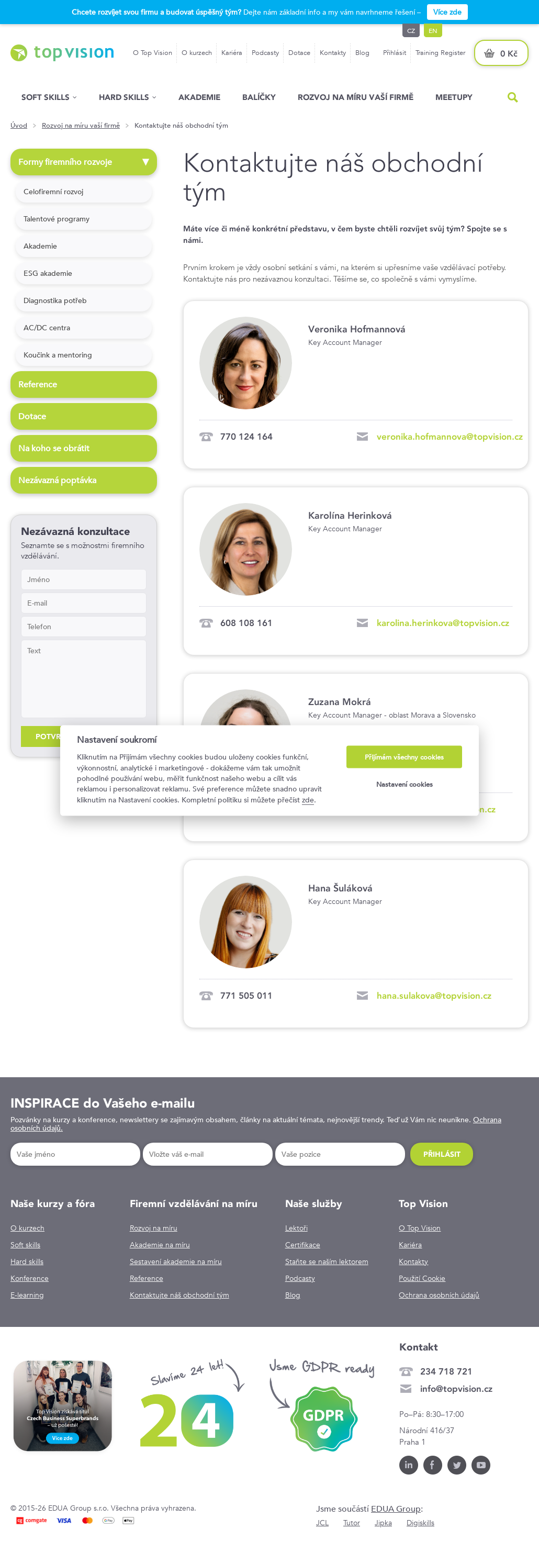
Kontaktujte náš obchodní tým (179, 1295)
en (433, 30)
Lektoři (296, 1228)
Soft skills (45, 97)
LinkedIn (408, 1465)
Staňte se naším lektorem (326, 1261)
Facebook (432, 1465)
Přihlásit (394, 52)
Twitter (456, 1465)
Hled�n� (513, 97)
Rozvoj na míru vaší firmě (355, 97)
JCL (322, 1522)
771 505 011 (246, 995)
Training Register (440, 52)
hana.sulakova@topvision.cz (434, 995)
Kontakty (333, 52)
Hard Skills (124, 97)
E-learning (27, 1295)
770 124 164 (246, 436)
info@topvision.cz (456, 1388)
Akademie (199, 97)
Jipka (383, 1522)
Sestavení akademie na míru (176, 1261)
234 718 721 (446, 1371)
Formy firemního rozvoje (85, 162)
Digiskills (420, 1522)
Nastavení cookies (404, 783)
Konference (29, 1278)
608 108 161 (246, 623)
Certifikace (302, 1245)
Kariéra (231, 52)
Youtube (480, 1465)
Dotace (299, 52)
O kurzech (197, 52)
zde (308, 799)
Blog (362, 52)
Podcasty (265, 52)
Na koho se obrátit (55, 448)
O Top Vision (152, 52)
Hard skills (26, 1261)
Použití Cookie (422, 1278)
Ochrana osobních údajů (439, 1295)
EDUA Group (396, 1508)
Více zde (447, 12)
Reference (38, 384)
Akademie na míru (160, 1245)
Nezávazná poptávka (58, 480)
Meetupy (454, 97)
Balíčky (259, 97)
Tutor (351, 1522)
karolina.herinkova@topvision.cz (443, 623)
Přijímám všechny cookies (404, 757)
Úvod (18, 125)
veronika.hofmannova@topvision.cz (450, 436)
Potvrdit (54, 736)
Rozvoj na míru (153, 1228)
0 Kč (509, 54)
